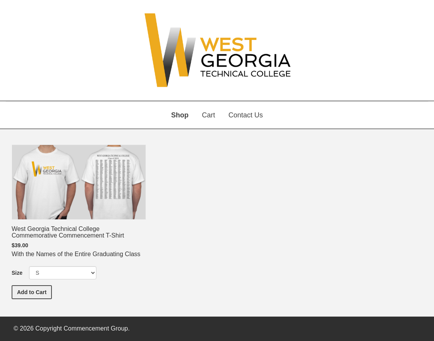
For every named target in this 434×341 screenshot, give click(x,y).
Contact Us (245, 115)
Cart (208, 115)
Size (17, 273)
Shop (180, 115)
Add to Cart (34, 291)
